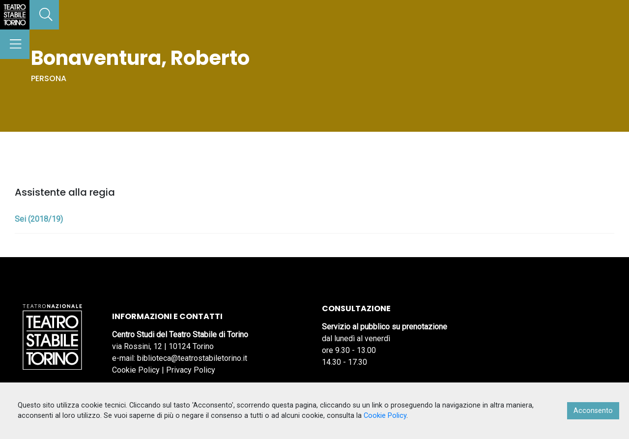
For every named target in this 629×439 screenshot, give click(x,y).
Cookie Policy (136, 370)
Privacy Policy (190, 370)
